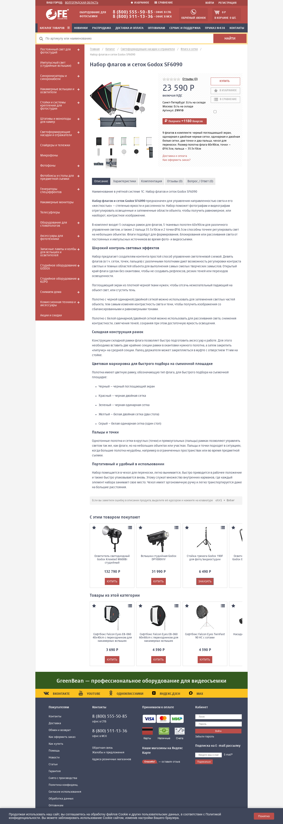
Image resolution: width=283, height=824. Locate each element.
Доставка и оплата (129, 28)
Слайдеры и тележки (55, 145)
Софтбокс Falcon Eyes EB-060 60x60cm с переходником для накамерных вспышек (158, 638)
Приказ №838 (215, 28)
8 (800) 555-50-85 (133, 12)
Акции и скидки (51, 315)
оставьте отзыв (171, 762)
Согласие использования (65, 792)
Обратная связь (102, 748)
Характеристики (124, 181)
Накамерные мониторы (57, 202)
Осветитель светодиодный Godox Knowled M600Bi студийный (112, 559)
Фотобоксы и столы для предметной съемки (57, 177)
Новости (54, 757)
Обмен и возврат (60, 730)
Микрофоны (49, 155)
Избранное (140, 3)
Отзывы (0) (190, 79)
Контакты (236, 28)
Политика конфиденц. (63, 785)
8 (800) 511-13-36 (133, 17)
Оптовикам (156, 28)
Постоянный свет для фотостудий (55, 51)
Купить (224, 81)
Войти (209, 3)
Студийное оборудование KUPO (58, 280)
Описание (101, 181)
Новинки (81, 28)
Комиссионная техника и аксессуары (58, 304)
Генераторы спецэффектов (50, 191)
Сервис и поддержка (185, 28)
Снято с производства (63, 778)
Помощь (54, 751)
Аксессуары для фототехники (51, 237)
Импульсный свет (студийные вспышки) (55, 64)
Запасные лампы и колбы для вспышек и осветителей (58, 252)
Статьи (53, 764)
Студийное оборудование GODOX (58, 267)
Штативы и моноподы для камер (55, 120)
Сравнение (163, 3)
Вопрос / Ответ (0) (200, 181)
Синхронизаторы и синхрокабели (53, 77)
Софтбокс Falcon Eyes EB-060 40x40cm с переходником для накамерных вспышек (112, 638)
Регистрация (227, 3)
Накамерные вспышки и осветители (57, 91)
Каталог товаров (55, 28)
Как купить (56, 744)
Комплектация (151, 181)
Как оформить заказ (62, 737)
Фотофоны (47, 165)
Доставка (55, 723)
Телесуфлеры (50, 212)
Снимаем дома (50, 292)
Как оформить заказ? (177, 160)
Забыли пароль (204, 737)
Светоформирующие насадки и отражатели (56, 134)
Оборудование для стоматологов (53, 224)
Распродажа (101, 28)
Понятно (264, 816)
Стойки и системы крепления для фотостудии (53, 105)
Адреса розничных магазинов (111, 759)
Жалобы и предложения (108, 752)
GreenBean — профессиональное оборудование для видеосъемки (141, 681)
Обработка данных (61, 798)
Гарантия (55, 771)
